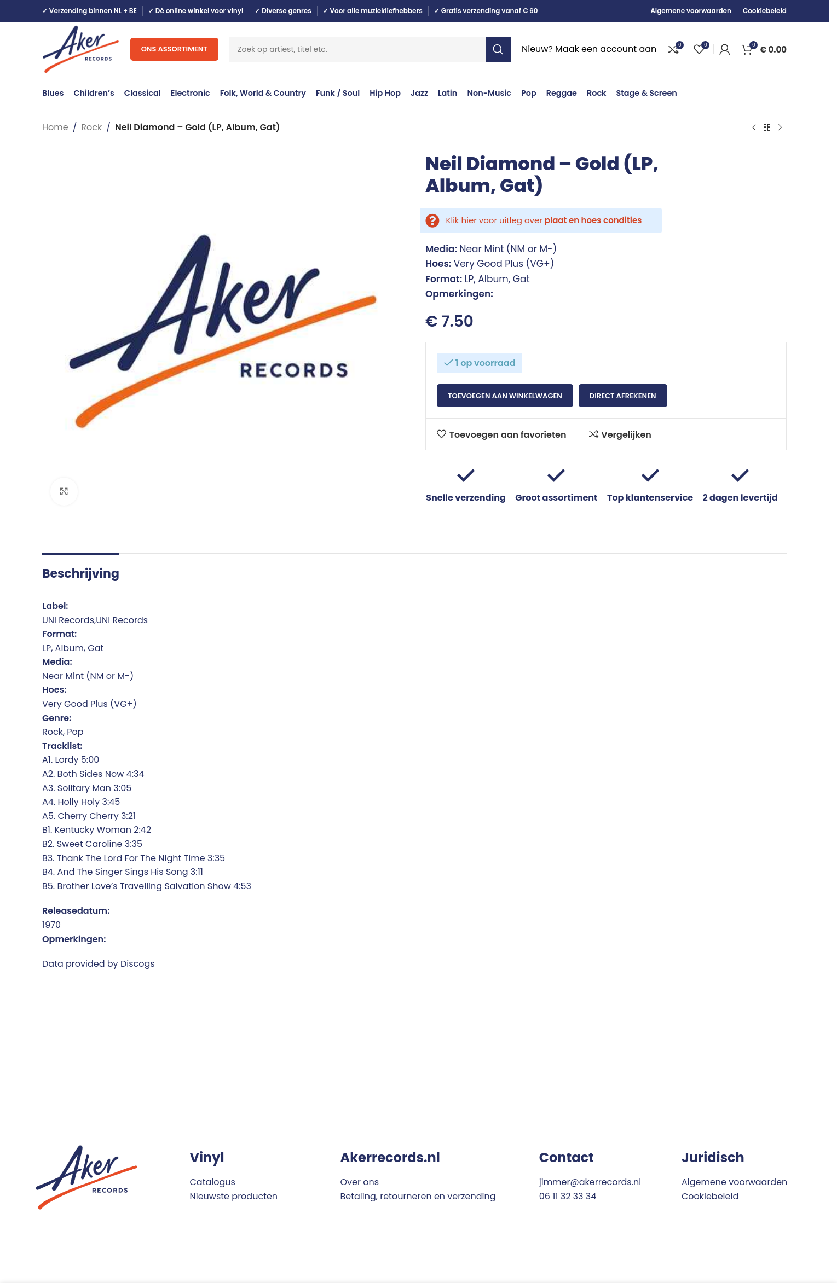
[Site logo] (80, 48)
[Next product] (780, 128)
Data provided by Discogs (98, 963)
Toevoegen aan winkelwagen (505, 396)
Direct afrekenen (623, 396)
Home (55, 127)
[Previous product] (753, 128)
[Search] (370, 49)
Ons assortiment (174, 49)
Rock (91, 127)
